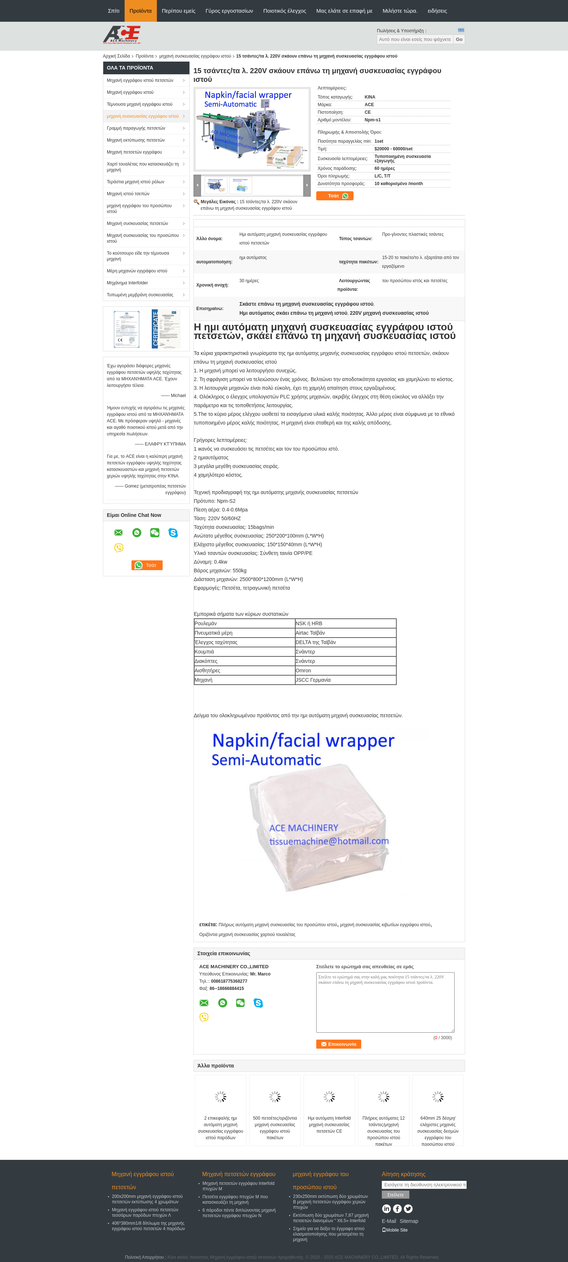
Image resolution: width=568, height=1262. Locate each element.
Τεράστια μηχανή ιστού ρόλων (135, 181)
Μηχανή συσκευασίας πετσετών (137, 223)
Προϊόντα (141, 11)
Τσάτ (338, 196)
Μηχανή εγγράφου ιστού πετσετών (140, 80)
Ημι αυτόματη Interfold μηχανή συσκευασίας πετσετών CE (329, 1125)
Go (459, 39)
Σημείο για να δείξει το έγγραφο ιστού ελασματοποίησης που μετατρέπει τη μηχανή (328, 1234)
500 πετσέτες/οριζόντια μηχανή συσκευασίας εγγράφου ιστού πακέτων (275, 1128)
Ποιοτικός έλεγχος (284, 11)
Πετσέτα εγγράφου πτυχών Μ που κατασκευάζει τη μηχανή (235, 1199)
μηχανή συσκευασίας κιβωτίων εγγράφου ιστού (385, 924)
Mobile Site (395, 1230)
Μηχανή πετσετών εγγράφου (134, 152)
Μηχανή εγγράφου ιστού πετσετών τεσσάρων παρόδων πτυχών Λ (145, 1212)
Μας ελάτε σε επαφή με (344, 11)
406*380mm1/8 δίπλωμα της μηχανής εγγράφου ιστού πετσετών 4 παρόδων (148, 1226)
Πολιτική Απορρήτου (144, 1257)
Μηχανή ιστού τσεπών (128, 193)
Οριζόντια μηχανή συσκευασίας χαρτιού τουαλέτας (247, 934)
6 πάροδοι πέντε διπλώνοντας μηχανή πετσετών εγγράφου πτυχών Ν (239, 1213)
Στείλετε (395, 1195)
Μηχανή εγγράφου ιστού (130, 92)
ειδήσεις (437, 11)
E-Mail (389, 1221)
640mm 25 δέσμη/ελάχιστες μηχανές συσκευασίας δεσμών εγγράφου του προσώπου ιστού (438, 1131)
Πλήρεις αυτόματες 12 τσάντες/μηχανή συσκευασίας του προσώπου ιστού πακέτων (384, 1131)
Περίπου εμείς (179, 11)
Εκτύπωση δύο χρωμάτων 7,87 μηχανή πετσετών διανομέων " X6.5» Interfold (331, 1218)
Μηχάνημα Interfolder (127, 282)
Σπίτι (114, 11)
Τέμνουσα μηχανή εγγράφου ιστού (139, 104)
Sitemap (409, 1221)
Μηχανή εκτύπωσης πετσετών (136, 140)
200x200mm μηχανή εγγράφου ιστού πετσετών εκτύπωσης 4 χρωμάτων (147, 1199)
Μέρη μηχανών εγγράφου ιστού (137, 270)
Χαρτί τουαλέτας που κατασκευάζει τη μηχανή (143, 167)
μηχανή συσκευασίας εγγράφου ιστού (195, 56)
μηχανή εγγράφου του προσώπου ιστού (139, 208)
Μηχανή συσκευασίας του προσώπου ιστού (143, 238)
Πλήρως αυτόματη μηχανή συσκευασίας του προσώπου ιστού (277, 924)
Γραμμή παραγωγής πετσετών (136, 128)
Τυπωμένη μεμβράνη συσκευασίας (140, 294)
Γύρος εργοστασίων (229, 11)
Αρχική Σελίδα (116, 56)
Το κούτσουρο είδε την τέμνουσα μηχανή (138, 256)
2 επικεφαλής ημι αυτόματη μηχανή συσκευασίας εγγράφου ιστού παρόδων (220, 1128)
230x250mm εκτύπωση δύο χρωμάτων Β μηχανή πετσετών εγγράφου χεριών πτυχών (330, 1202)
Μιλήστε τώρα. (400, 10)
